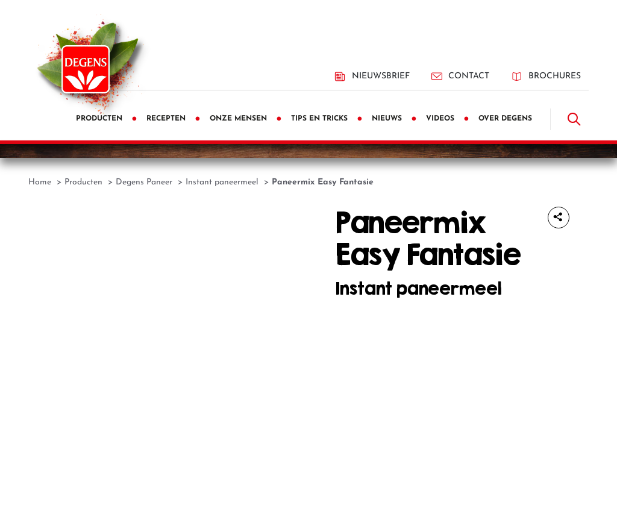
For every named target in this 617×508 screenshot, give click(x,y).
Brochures (546, 76)
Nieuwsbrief (372, 77)
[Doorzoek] (574, 119)
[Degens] (85, 69)
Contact (460, 76)
